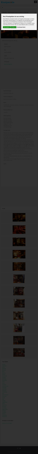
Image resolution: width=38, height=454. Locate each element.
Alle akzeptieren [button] (7, 27)
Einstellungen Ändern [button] (21, 27)
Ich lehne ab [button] (13, 27)
